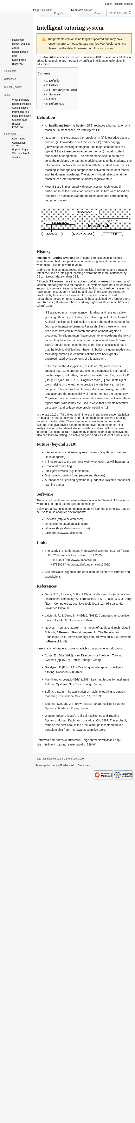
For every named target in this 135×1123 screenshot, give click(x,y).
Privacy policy (43, 765)
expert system (94, 186)
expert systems (54, 264)
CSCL (80, 298)
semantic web (81, 461)
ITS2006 (58, 559)
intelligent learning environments (80, 273)
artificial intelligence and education (73, 572)
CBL (39, 276)
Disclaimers (84, 765)
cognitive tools (95, 729)
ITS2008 (58, 564)
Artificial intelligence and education (71, 57)
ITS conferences (69, 550)
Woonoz (50, 528)
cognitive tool (119, 375)
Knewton (50, 519)
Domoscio (51, 523)
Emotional (51, 466)
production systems (82, 191)
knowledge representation (87, 195)
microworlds (51, 276)
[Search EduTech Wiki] (119, 13)
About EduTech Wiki (64, 765)
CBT (98, 130)
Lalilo (48, 532)
